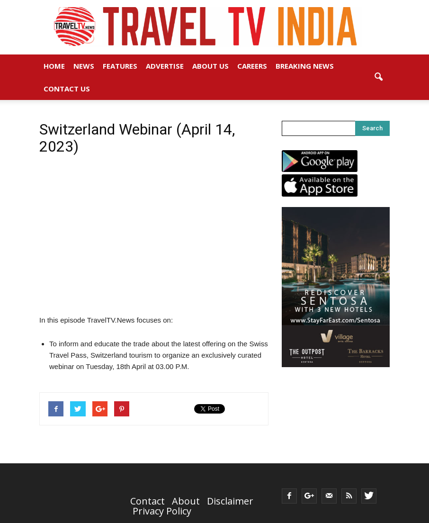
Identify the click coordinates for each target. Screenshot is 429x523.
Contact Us (67, 88)
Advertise (165, 66)
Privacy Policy (162, 511)
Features (120, 66)
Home (54, 66)
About (186, 501)
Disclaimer (230, 501)
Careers (252, 66)
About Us (210, 66)
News (83, 66)
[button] (378, 77)
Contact (147, 501)
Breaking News (305, 66)
